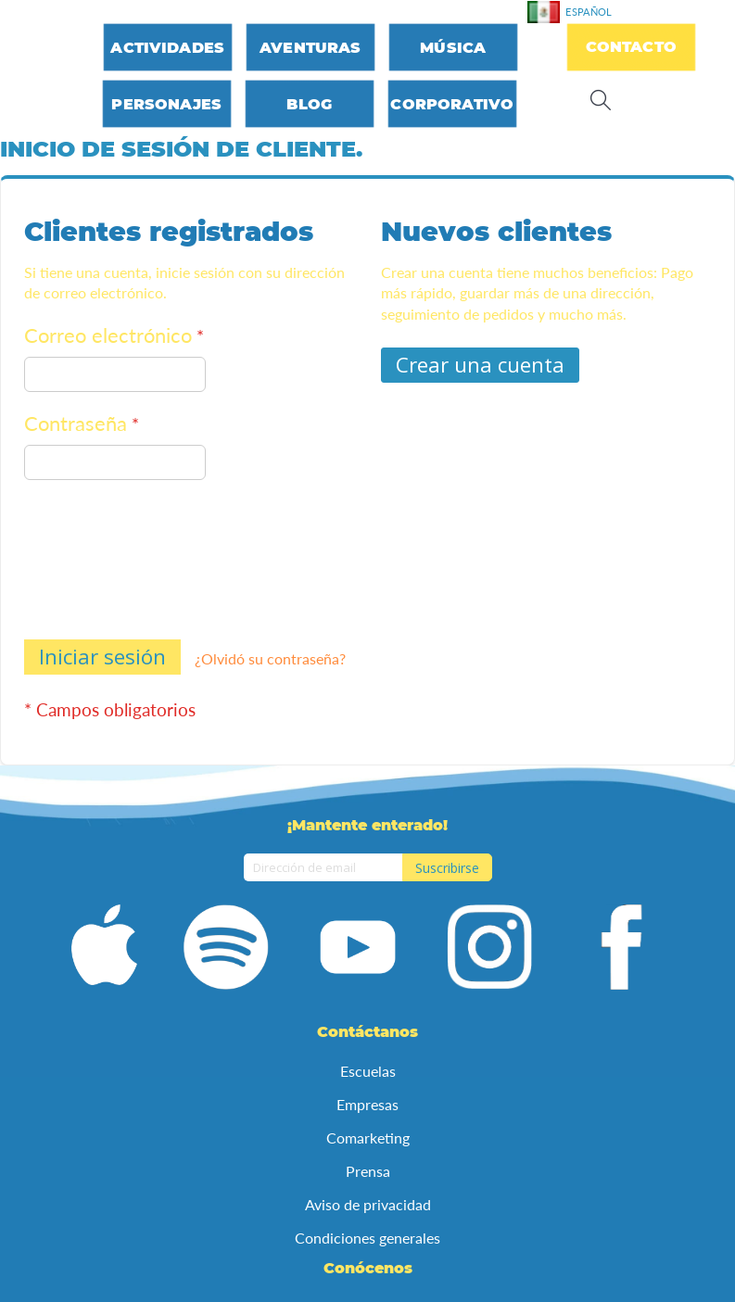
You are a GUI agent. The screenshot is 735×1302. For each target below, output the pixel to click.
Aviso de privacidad (368, 1204)
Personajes (166, 104)
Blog (309, 104)
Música (453, 48)
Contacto (631, 47)
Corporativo (451, 104)
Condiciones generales (367, 1237)
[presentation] (100, 563)
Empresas (367, 1104)
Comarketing (368, 1137)
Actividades (167, 48)
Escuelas (368, 1071)
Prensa (368, 1171)
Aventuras (310, 48)
